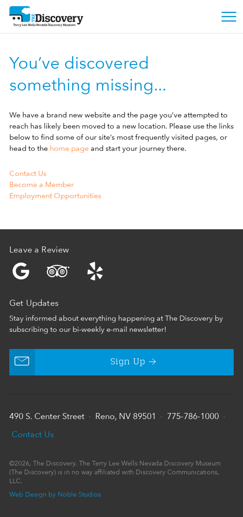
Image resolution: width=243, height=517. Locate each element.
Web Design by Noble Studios (55, 494)
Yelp (121, 271)
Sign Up (77, 362)
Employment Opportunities (55, 195)
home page (69, 148)
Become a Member (41, 184)
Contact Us (27, 173)
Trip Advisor (58, 271)
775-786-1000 (193, 416)
